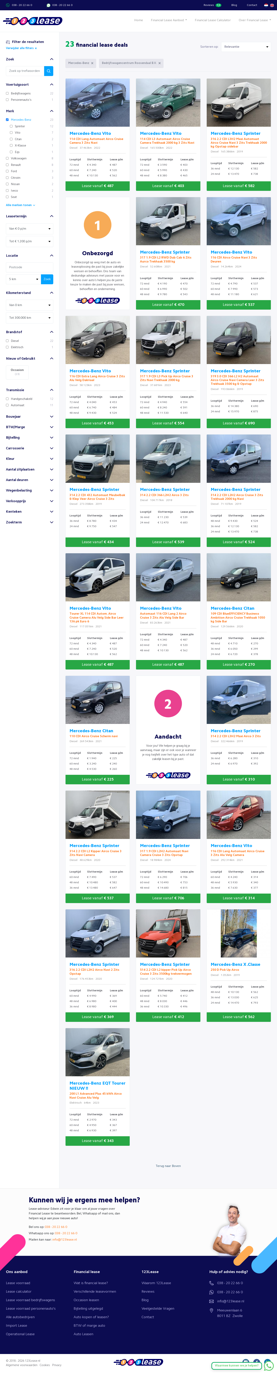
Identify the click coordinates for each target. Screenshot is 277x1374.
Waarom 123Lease (156, 1283)
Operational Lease (20, 1334)
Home (138, 20)
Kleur (10, 459)
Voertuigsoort (17, 85)
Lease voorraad (18, 1283)
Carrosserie (15, 448)
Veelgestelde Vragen (158, 1308)
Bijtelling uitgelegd (88, 1308)
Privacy (56, 1365)
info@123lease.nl (64, 1239)
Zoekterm (14, 522)
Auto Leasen (83, 1334)
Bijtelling (13, 437)
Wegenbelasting (19, 490)
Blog (234, 5)
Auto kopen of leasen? (91, 1317)
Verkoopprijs (16, 501)
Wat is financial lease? (91, 1283)
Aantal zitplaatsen (20, 469)
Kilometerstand (18, 293)
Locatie (12, 256)
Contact (252, 5)
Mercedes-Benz (78, 63)
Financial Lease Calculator (213, 20)
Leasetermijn (16, 216)
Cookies (45, 1365)
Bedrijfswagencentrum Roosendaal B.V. (129, 63)
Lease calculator (18, 1291)
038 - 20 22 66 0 (22, 5)
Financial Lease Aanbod (168, 20)
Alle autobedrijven (20, 1317)
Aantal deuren (17, 480)
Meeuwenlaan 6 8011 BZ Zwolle (230, 1313)
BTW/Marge (15, 427)
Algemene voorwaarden (21, 1365)
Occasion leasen (86, 1300)
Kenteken (14, 511)
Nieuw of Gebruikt (20, 358)
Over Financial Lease (254, 20)
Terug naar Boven (168, 1166)
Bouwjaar (13, 416)
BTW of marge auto (89, 1325)
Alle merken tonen (19, 205)
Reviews (212, 5)
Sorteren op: (209, 46)
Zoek (10, 59)
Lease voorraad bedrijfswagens (30, 1300)
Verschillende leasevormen (95, 1291)
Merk (10, 111)
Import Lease (16, 1325)
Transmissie (15, 390)
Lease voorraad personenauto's (31, 1308)
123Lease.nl (32, 1361)
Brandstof (14, 332)
